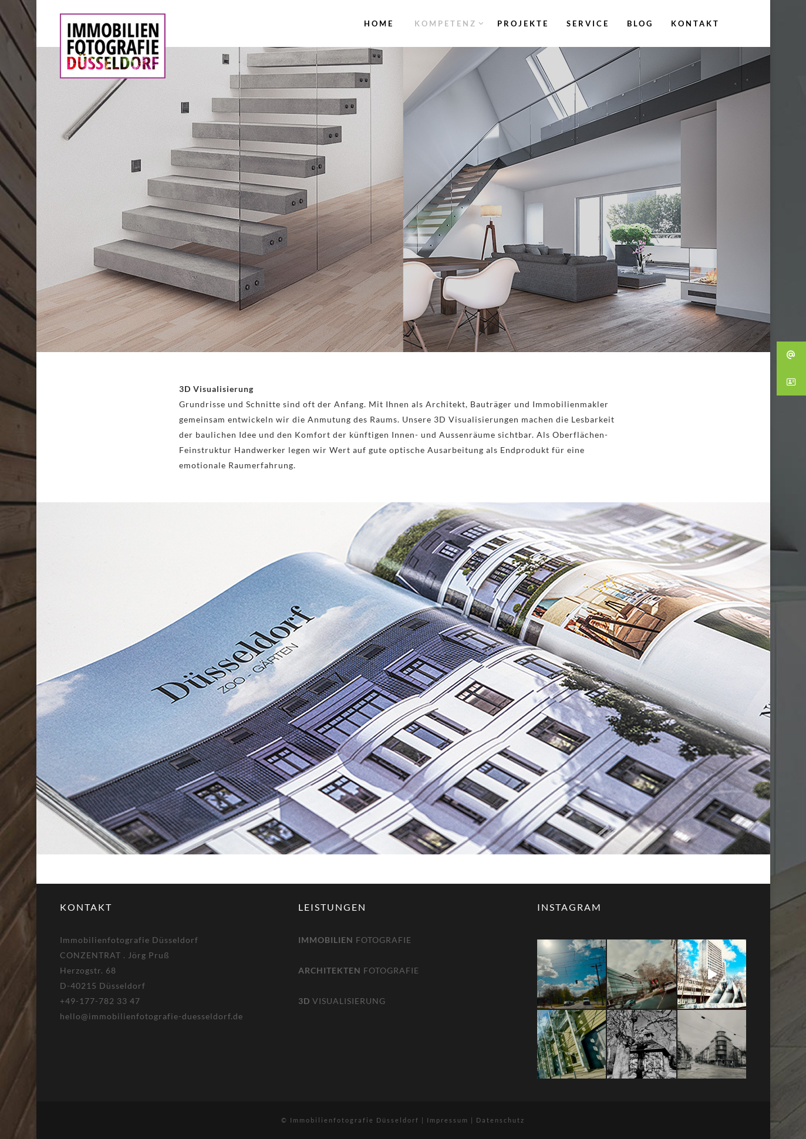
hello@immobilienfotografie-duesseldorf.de (151, 1016)
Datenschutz (500, 1120)
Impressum (447, 1120)
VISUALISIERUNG (342, 1001)
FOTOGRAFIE (355, 940)
